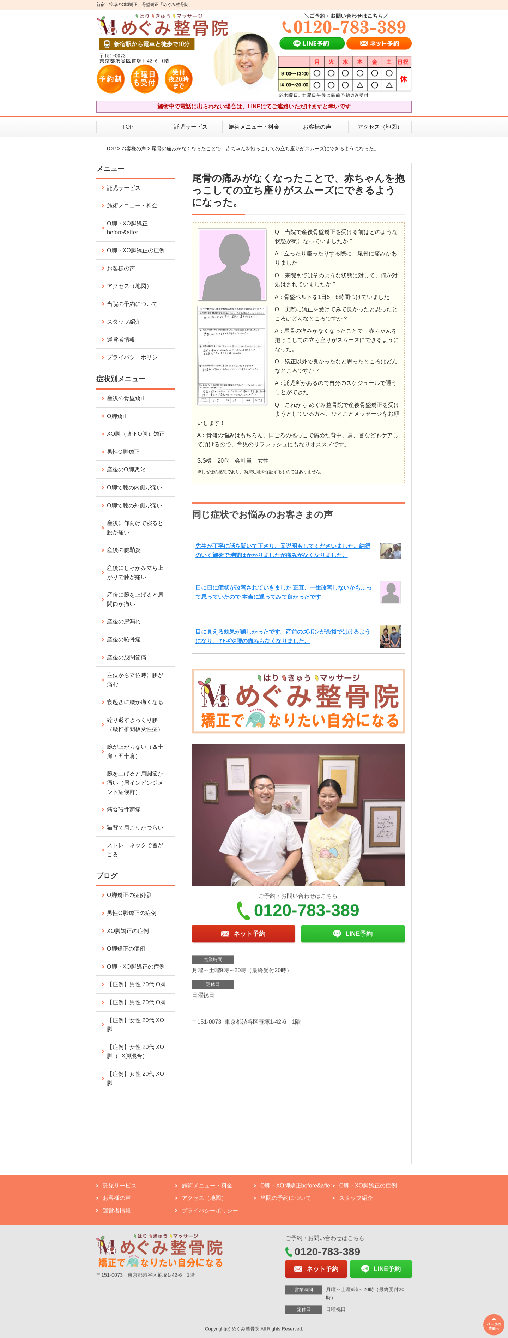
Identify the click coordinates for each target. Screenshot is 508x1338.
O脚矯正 (117, 416)
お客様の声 (317, 127)
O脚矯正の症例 (126, 949)
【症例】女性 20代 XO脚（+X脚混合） (135, 1051)
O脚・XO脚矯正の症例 (136, 250)
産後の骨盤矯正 (126, 398)
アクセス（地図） (380, 127)
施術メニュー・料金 (254, 127)
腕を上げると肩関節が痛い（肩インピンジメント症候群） (135, 783)
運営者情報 (121, 340)
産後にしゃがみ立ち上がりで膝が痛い (135, 572)
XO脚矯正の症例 (128, 931)
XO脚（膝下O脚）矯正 (136, 434)
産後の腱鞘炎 (124, 550)
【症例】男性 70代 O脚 (136, 984)
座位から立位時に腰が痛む (135, 679)
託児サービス (191, 127)
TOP (128, 127)
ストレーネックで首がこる (135, 849)
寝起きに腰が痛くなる (135, 702)
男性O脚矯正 (123, 452)
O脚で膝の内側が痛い (134, 487)
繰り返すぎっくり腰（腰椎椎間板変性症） (135, 724)
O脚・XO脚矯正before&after (127, 228)
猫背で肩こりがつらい (135, 828)
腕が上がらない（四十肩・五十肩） (135, 751)
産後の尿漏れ (124, 622)
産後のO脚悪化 (126, 469)
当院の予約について (132, 304)
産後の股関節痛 (126, 658)
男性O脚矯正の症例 (131, 913)
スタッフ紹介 (124, 322)
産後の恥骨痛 (124, 640)
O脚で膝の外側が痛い (134, 505)
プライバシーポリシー (135, 357)
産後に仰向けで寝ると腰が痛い (135, 527)
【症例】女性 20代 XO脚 (135, 1024)
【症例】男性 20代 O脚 (136, 1002)
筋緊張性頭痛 (124, 810)
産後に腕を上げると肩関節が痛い (135, 599)
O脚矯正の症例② (129, 895)
